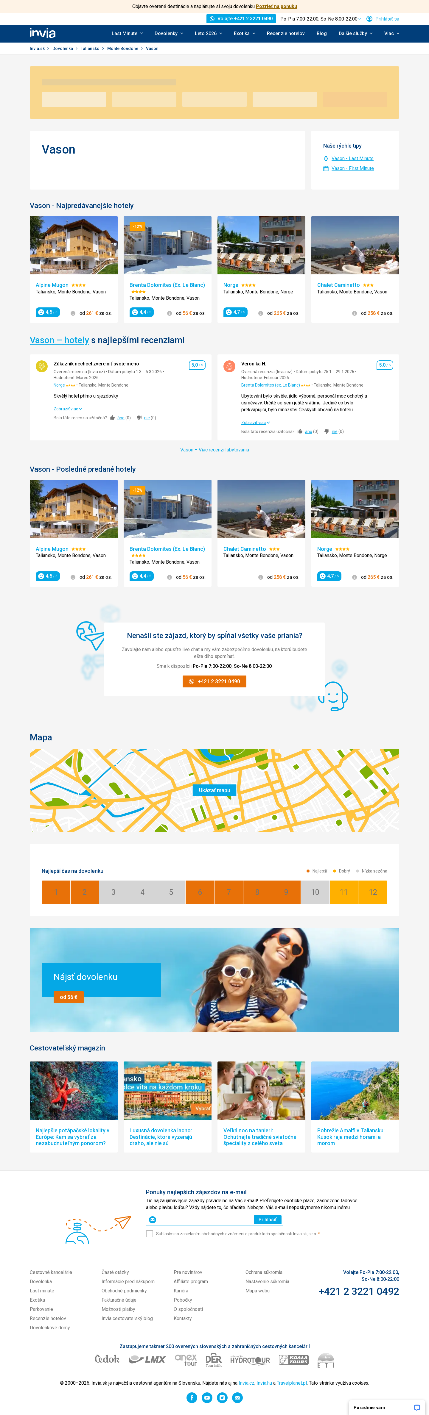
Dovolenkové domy (50, 1327)
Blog (322, 33)
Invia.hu (264, 1383)
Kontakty (183, 1318)
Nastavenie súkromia (267, 1281)
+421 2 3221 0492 (358, 1291)
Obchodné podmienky (124, 1291)
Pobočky (183, 1300)
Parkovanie (41, 1309)
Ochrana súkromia (263, 1272)
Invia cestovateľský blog (127, 1318)
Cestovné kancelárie (51, 1272)
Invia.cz (246, 1383)
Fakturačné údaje (119, 1300)
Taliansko (90, 48)
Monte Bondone (123, 48)
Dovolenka (63, 48)
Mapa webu (257, 1291)
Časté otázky (115, 1272)
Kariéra (181, 1291)
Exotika (37, 1300)
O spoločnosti (188, 1309)
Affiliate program (191, 1281)
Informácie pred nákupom (128, 1281)
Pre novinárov (188, 1272)
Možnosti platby (118, 1309)
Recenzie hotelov (286, 33)
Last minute (42, 1291)
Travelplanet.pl (292, 1383)
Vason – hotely (59, 340)
